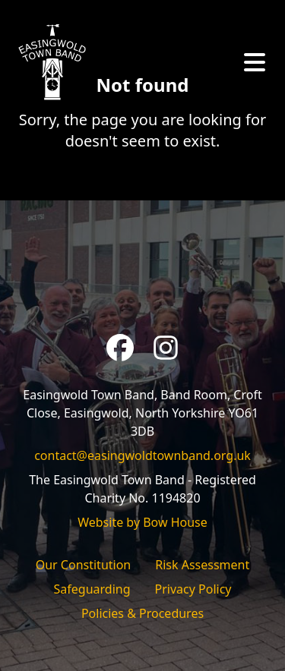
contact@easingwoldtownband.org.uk (142, 455)
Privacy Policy (193, 589)
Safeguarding (92, 589)
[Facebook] (120, 347)
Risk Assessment (202, 564)
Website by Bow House (142, 522)
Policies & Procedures (142, 613)
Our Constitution (83, 564)
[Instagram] (165, 347)
